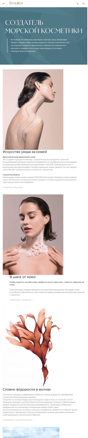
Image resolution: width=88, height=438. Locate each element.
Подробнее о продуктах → (22, 300)
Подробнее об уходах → (14, 187)
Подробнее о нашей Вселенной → (18, 420)
